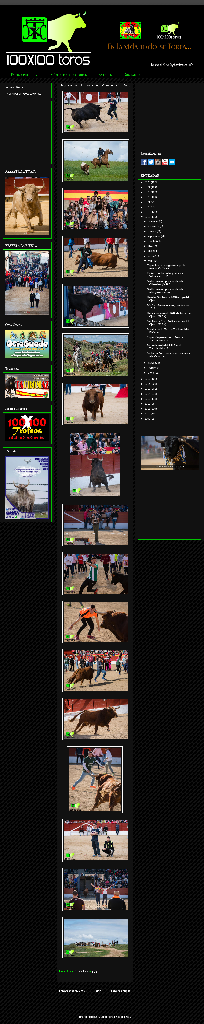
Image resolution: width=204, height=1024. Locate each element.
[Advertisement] (30, 114)
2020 (148, 207)
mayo (151, 256)
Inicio (98, 991)
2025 (148, 182)
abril (150, 261)
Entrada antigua (120, 991)
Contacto (131, 74)
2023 (148, 192)
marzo (151, 362)
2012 (148, 403)
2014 (148, 394)
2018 (148, 217)
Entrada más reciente (72, 991)
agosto (152, 241)
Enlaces (105, 74)
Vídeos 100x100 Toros (69, 74)
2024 (148, 187)
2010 (148, 413)
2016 (148, 383)
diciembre (153, 221)
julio (150, 246)
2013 (148, 398)
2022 (148, 197)
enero (151, 372)
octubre (152, 231)
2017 (148, 379)
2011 (148, 408)
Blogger (126, 1016)
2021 (148, 202)
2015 (148, 388)
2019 (148, 212)
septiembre (154, 236)
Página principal (25, 74)
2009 (148, 418)
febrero (152, 367)
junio (150, 251)
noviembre (154, 226)
